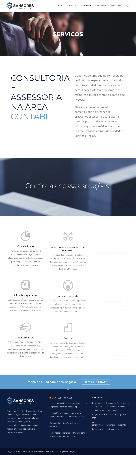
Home (59, 6)
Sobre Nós (72, 6)
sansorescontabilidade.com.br (108, 429)
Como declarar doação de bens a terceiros (63, 425)
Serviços (86, 6)
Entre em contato (96, 382)
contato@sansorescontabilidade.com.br (109, 425)
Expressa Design (67, 451)
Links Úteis (101, 6)
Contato (116, 6)
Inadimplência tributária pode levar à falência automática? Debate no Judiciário (67, 415)
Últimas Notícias (62, 398)
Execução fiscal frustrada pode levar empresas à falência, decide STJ (65, 405)
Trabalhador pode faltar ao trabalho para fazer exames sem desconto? (67, 435)
